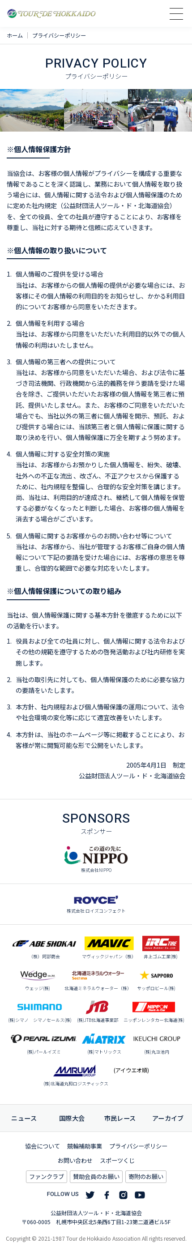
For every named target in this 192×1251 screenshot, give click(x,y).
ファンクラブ (46, 1176)
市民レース (120, 1118)
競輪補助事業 (84, 1146)
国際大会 (72, 1118)
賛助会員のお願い (96, 1176)
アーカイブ (168, 1118)
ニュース (24, 1118)
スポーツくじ (117, 1160)
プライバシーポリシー (138, 1146)
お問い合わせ (75, 1160)
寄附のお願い (145, 1176)
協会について (42, 1146)
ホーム (15, 35)
